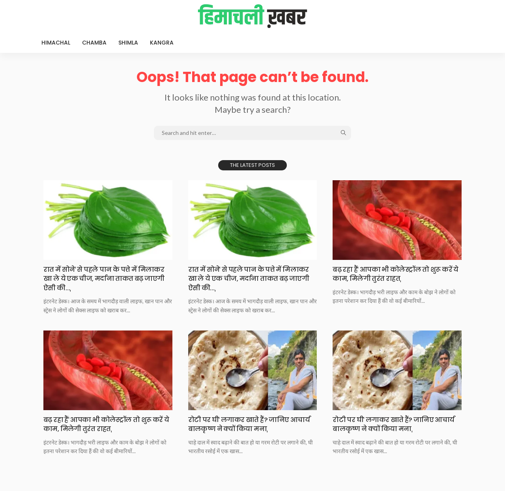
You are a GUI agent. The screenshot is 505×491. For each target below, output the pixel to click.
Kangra (162, 43)
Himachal (55, 43)
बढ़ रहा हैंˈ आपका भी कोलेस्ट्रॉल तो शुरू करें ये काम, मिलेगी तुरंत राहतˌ (391, 273)
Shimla (128, 43)
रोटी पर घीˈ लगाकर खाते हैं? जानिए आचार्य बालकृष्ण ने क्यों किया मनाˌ (242, 423)
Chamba (94, 43)
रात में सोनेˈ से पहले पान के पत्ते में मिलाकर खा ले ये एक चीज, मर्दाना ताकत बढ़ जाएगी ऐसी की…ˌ (106, 278)
